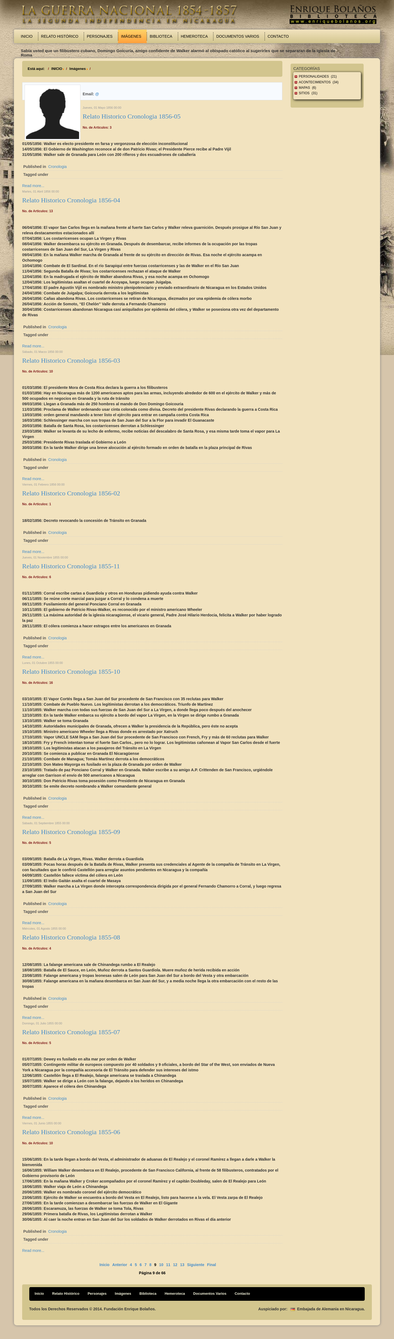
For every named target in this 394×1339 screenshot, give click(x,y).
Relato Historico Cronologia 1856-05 (132, 116)
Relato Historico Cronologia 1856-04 (71, 200)
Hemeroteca (194, 36)
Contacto (278, 36)
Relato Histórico (59, 36)
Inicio (27, 36)
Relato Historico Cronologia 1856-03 (71, 360)
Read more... (33, 186)
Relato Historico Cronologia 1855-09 (71, 831)
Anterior (119, 1265)
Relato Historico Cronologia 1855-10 (71, 671)
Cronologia (57, 166)
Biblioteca (161, 36)
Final (211, 1265)
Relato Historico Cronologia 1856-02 (71, 493)
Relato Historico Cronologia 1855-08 (71, 937)
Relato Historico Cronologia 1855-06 (71, 1132)
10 (161, 1265)
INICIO (56, 69)
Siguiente (195, 1265)
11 (168, 1265)
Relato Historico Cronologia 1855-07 (71, 1032)
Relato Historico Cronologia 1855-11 (71, 566)
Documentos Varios (237, 36)
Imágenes (131, 36)
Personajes (99, 36)
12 (175, 1265)
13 (182, 1265)
